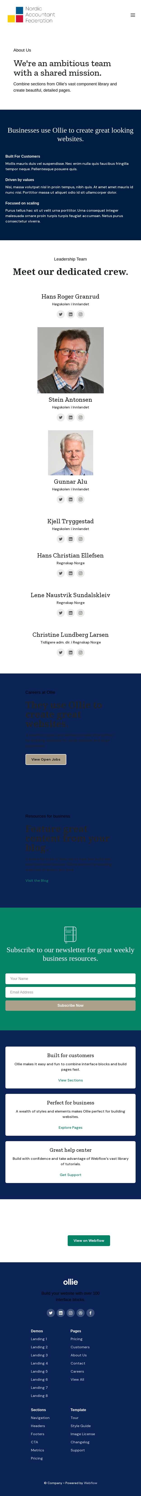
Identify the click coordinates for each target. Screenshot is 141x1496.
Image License (83, 1434)
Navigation (40, 1417)
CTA (34, 1442)
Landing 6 (39, 1379)
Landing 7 (39, 1387)
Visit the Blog (37, 880)
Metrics (37, 1450)
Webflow (90, 1483)
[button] (133, 15)
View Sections (70, 1080)
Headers (38, 1425)
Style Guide (81, 1425)
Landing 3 (39, 1355)
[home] (30, 15)
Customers (80, 1347)
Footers (37, 1434)
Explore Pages (70, 1127)
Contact (78, 1363)
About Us (79, 1355)
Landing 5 (39, 1371)
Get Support (70, 1174)
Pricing (77, 1339)
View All (77, 1379)
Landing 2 (39, 1347)
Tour (75, 1417)
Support (78, 1450)
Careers (77, 1371)
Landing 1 (39, 1339)
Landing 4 (39, 1363)
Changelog (80, 1442)
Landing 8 (39, 1395)
